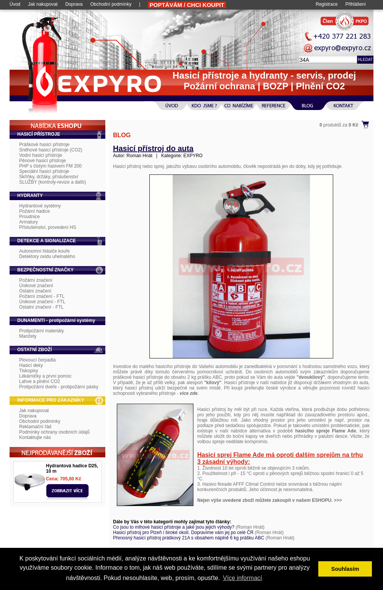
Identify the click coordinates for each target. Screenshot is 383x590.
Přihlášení (355, 4)
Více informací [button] (242, 578)
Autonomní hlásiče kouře (44, 251)
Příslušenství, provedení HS (47, 227)
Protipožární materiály (41, 331)
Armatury (28, 222)
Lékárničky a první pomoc (45, 376)
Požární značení (35, 280)
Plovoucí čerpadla (37, 360)
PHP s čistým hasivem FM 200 (50, 166)
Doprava (73, 4)
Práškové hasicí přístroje (44, 144)
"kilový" (212, 382)
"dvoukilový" (310, 377)
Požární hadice (34, 211)
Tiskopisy (28, 370)
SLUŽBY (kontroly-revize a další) (52, 182)
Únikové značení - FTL (42, 301)
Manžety (27, 336)
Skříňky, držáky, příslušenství (48, 176)
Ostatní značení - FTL (41, 307)
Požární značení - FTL (42, 296)
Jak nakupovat (42, 4)
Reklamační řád (35, 426)
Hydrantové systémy (40, 206)
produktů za (338, 125)
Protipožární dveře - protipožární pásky (58, 386)
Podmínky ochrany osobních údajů (54, 432)
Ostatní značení (35, 291)
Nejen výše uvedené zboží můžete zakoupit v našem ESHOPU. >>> (269, 500)
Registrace (326, 4)
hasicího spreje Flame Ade (325, 431)
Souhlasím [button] (345, 569)
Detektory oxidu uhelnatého (47, 256)
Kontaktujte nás (35, 437)
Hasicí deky (31, 365)
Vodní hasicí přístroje (40, 155)
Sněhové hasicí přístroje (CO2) (50, 150)
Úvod (15, 4)
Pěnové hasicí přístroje (42, 160)
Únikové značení (36, 285)
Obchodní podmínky (110, 4)
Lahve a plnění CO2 (39, 381)
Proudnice (29, 216)
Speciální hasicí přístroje (44, 171)
